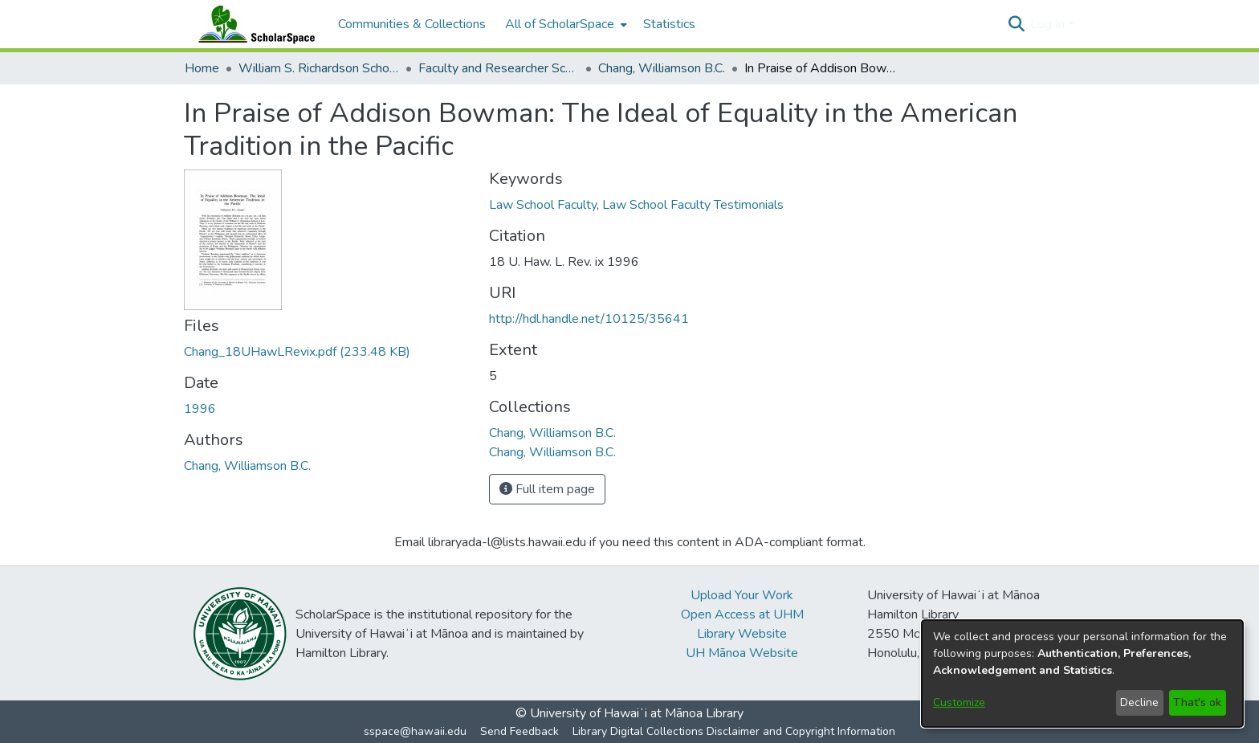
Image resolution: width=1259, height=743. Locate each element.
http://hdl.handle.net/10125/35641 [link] (589, 319)
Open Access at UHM (742, 614)
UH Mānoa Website (742, 653)
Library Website (742, 634)
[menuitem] (564, 24)
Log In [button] (1049, 24)
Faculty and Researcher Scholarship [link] (498, 68)
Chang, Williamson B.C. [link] (661, 68)
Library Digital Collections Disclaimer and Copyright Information (733, 731)
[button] (1016, 24)
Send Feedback (519, 731)
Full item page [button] (547, 489)
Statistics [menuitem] (669, 24)
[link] (297, 352)
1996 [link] (200, 409)
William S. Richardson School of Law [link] (318, 68)
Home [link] (202, 68)
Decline (1139, 702)
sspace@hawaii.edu (415, 731)
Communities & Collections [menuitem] (412, 24)
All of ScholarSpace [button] (559, 24)
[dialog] (1082, 673)
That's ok (1197, 702)
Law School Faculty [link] (543, 205)
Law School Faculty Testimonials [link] (693, 205)
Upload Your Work (742, 595)
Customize (959, 702)
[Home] (253, 24)
